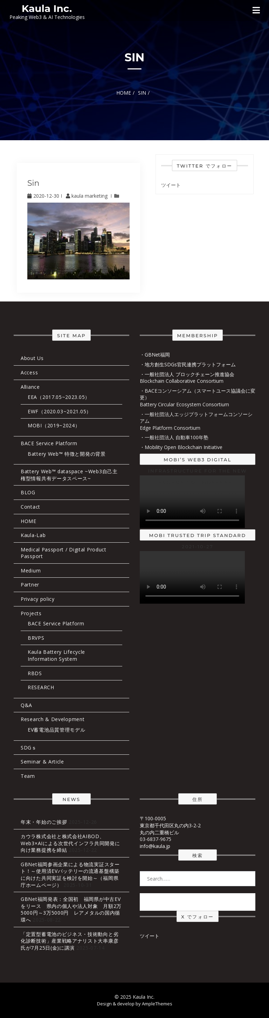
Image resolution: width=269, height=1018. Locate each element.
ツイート (171, 185)
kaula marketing (87, 195)
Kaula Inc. (47, 8)
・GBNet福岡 (155, 354)
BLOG (28, 492)
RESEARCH (41, 687)
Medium (31, 570)
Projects (31, 613)
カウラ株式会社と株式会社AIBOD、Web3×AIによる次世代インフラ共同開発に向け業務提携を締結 (70, 843)
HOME (28, 521)
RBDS (35, 673)
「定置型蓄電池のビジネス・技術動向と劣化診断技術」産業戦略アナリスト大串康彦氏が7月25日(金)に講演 (69, 941)
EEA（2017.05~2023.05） (59, 397)
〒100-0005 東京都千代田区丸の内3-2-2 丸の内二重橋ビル (170, 825)
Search (197, 901)
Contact (30, 506)
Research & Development (52, 719)
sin (33, 183)
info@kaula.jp (155, 846)
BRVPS (36, 637)
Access (29, 372)
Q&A (26, 705)
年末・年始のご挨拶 (44, 822)
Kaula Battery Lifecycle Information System (56, 655)
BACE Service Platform (49, 443)
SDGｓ (29, 747)
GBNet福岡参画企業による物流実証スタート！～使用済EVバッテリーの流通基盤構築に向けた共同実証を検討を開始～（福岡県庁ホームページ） (70, 874)
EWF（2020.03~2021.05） (59, 411)
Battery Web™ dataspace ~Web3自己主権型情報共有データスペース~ (69, 475)
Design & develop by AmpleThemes (134, 1003)
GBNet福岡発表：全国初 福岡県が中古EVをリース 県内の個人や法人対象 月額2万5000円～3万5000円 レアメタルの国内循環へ (71, 909)
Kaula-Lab (33, 535)
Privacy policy (38, 599)
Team (28, 776)
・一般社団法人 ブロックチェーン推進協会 (187, 374)
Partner (30, 584)
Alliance (30, 387)
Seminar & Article (42, 761)
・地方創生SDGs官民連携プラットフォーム (188, 364)
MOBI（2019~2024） (54, 425)
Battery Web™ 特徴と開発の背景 (67, 453)
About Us (32, 358)
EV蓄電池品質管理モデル (56, 729)
